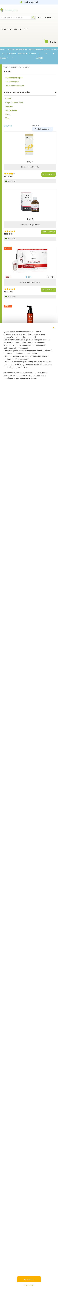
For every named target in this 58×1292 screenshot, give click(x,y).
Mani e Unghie (11, 110)
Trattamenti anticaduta (14, 85)
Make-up (9, 106)
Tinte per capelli (12, 82)
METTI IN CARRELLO (48, 174)
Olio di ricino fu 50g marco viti (30, 225)
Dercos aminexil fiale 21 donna (30, 282)
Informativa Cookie (28, 378)
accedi (25, 2)
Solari (7, 114)
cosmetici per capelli (14, 78)
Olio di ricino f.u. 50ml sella (30, 167)
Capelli (8, 99)
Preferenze (29, 1285)
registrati (34, 2)
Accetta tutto (29, 1279)
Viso (7, 118)
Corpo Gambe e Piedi (14, 102)
